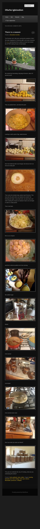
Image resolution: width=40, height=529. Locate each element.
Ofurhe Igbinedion (14, 10)
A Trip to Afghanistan (10, 20)
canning (31, 477)
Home (6, 17)
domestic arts (8, 478)
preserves (13, 480)
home (19, 477)
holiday (17, 478)
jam (24, 478)
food (11, 477)
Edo (12, 17)
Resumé (17, 17)
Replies (19, 480)
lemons (27, 478)
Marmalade (8, 480)
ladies (22, 477)
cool (8, 42)
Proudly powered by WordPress (20, 492)
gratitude (15, 477)
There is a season (13, 32)
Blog (23, 17)
